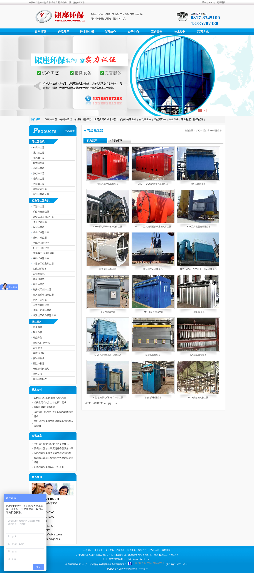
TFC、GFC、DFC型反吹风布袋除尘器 (198, 269)
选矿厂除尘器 (40, 237)
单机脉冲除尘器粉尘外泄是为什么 (51, 443)
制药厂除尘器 (40, 299)
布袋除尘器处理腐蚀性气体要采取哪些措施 (53, 460)
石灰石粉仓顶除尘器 (43, 294)
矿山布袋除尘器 (41, 211)
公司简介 (110, 31)
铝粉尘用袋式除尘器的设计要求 (50, 402)
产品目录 (205, 130)
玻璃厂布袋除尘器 (42, 310)
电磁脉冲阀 (39, 353)
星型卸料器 (160, 119)
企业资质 (109, 550)
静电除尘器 (39, 173)
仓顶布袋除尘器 (127, 119)
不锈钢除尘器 (198, 312)
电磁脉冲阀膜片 (41, 368)
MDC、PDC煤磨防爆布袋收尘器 (153, 184)
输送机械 (37, 374)
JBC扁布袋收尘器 (198, 355)
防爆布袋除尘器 (153, 355)
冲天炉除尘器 (40, 222)
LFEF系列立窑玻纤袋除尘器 (107, 355)
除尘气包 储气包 (41, 342)
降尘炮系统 (39, 279)
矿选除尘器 (39, 206)
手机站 (205, 2)
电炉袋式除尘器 (41, 305)
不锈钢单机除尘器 (153, 397)
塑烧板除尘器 (40, 189)
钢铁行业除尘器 (41, 258)
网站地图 (221, 2)
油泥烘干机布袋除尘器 (44, 315)
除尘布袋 (174, 119)
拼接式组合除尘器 (42, 289)
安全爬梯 (37, 327)
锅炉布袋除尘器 (198, 184)
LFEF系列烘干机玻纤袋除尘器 (107, 226)
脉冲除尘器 (39, 152)
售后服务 (131, 550)
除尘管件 (37, 348)
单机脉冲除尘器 (83, 119)
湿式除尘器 (145, 119)
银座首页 (40, 31)
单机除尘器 (39, 168)
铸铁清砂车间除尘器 (43, 217)
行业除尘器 (87, 31)
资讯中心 (133, 31)
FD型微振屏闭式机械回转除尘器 (107, 397)
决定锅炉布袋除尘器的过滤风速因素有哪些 (53, 414)
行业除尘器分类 (41, 194)
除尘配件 (198, 119)
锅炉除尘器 (39, 227)
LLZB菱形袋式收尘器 (198, 397)
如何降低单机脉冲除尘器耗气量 (50, 397)
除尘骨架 (186, 119)
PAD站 (212, 2)
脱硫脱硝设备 (40, 268)
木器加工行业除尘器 (43, 263)
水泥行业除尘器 (41, 242)
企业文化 (98, 550)
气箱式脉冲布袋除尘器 (108, 184)
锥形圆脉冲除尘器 (107, 269)
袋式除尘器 (65, 119)
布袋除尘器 (51, 119)
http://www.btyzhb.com (139, 559)
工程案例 (156, 31)
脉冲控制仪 (39, 358)
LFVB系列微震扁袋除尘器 (198, 226)
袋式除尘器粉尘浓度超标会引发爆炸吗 (53, 448)
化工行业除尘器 (41, 248)
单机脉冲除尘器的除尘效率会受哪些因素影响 (53, 423)
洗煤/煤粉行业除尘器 (44, 253)
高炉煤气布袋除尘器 (153, 269)
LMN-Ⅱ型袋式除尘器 (153, 312)
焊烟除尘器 (39, 284)
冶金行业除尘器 (41, 232)
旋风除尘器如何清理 (44, 407)
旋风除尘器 (39, 157)
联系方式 (203, 31)
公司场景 (120, 550)
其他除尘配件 (40, 379)
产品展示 (63, 31)
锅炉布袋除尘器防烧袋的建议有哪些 (52, 453)
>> (115, 403)
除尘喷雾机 (39, 274)
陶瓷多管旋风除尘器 (105, 119)
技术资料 (180, 31)
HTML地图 (154, 550)
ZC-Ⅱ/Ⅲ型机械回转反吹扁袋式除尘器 (153, 226)
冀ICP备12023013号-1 (177, 564)
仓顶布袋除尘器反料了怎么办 (49, 467)
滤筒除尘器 (39, 183)
